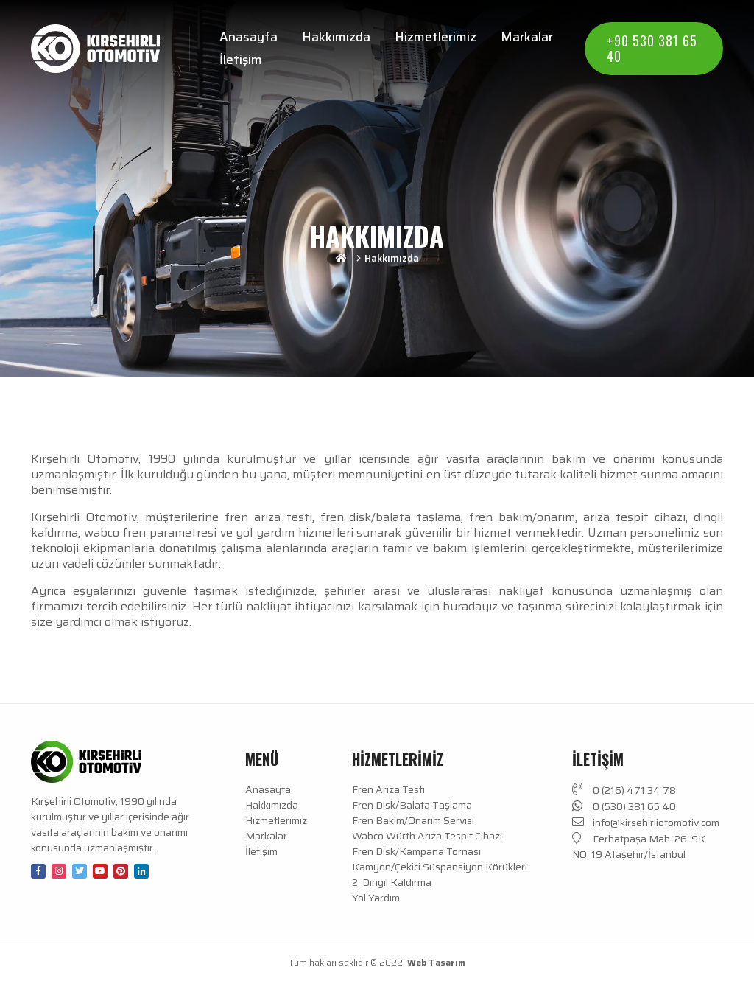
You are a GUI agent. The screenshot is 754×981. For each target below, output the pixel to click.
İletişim (240, 59)
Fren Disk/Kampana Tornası (416, 851)
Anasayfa (248, 36)
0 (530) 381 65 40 (624, 806)
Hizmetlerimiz (435, 36)
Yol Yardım (376, 898)
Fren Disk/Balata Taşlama (412, 805)
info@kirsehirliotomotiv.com (645, 822)
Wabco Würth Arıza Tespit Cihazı (427, 836)
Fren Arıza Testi (388, 789)
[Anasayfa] (95, 49)
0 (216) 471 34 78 (624, 790)
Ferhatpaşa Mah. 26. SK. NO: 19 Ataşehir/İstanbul (640, 846)
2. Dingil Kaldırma (391, 882)
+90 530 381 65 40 (652, 48)
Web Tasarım (436, 962)
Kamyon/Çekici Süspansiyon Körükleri (439, 867)
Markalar (527, 36)
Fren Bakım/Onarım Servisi (413, 820)
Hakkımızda (336, 36)
